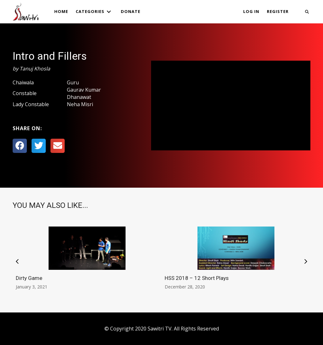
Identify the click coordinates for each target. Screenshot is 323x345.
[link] (61, 11)
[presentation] (17, 262)
